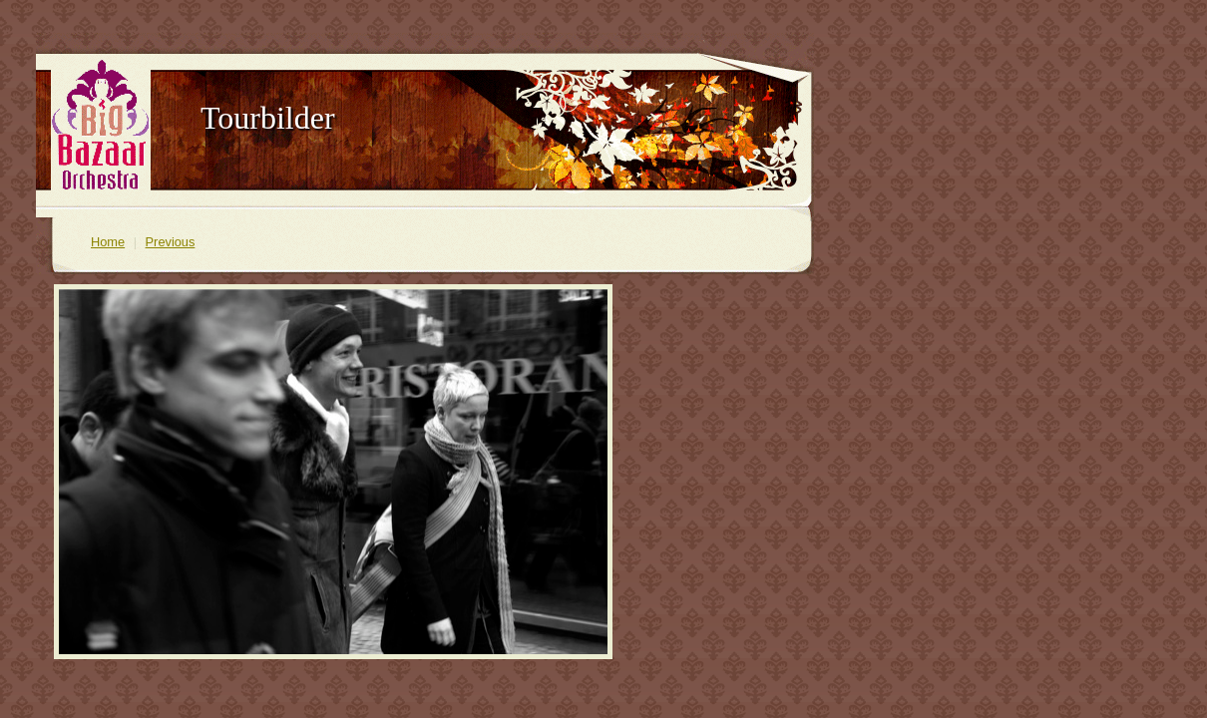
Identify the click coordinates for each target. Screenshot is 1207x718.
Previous (171, 241)
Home (108, 241)
